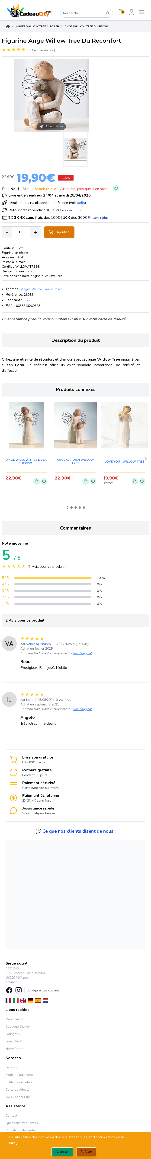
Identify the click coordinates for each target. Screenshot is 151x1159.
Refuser (86, 1151)
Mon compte (15, 1019)
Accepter (62, 1151)
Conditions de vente (20, 1130)
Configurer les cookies (42, 990)
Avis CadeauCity (18, 1097)
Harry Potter (15, 1049)
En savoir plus (70, 210)
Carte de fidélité (17, 1089)
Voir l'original (82, 653)
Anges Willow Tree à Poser (37, 26)
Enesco (28, 300)
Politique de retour (19, 1082)
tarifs (81, 202)
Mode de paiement (19, 1075)
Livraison (12, 1067)
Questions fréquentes (22, 1123)
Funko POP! (14, 1041)
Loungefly (13, 1034)
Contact (11, 1115)
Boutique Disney (18, 1026)
